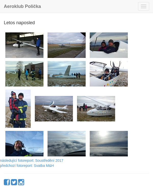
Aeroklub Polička (22, 6)
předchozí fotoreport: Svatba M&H (27, 166)
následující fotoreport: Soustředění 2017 (31, 160)
